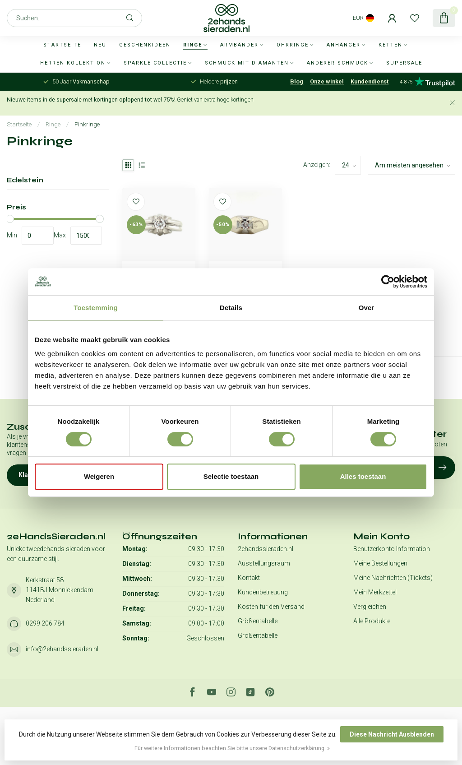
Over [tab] (366, 307)
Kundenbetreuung (263, 592)
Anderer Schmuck (337, 63)
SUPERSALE (404, 63)
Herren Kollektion (73, 63)
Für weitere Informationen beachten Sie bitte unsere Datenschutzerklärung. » (232, 748)
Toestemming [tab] (96, 307)
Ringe (192, 45)
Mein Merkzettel (375, 592)
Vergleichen (369, 606)
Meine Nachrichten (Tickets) (393, 577)
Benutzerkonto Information (391, 548)
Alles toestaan (363, 476)
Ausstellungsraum (264, 563)
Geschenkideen (145, 45)
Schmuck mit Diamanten (247, 63)
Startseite (62, 45)
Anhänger (343, 45)
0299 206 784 (45, 623)
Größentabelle (257, 621)
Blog (296, 81)
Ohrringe (293, 45)
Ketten (390, 45)
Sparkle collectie (155, 63)
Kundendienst (369, 81)
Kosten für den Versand (271, 606)
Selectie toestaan (231, 476)
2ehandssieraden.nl (265, 548)
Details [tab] (231, 307)
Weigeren (99, 476)
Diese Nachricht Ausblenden (392, 734)
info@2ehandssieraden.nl (62, 649)
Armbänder (239, 45)
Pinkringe (87, 124)
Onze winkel (327, 81)
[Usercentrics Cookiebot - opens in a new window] (387, 281)
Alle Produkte (371, 621)
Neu (100, 45)
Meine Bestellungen (380, 563)
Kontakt (249, 577)
